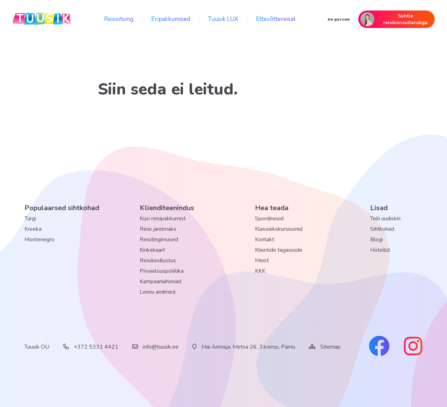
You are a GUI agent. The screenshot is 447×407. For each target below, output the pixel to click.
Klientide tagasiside (278, 250)
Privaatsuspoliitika (162, 270)
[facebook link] (379, 347)
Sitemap (330, 346)
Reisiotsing (118, 19)
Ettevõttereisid (275, 19)
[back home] (42, 19)
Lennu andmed (157, 291)
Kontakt (264, 239)
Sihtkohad (382, 229)
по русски (339, 19)
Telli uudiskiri (385, 218)
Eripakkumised (170, 19)
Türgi (30, 218)
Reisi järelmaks (158, 229)
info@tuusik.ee (155, 346)
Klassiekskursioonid (278, 229)
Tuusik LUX (223, 19)
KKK (260, 270)
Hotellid (380, 250)
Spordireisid (269, 218)
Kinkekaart (152, 250)
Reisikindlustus (158, 260)
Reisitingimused (159, 239)
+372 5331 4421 (90, 346)
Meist (262, 260)
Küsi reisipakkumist (163, 218)
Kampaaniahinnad (160, 281)
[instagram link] (413, 347)
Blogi (376, 239)
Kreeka (33, 229)
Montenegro (39, 239)
